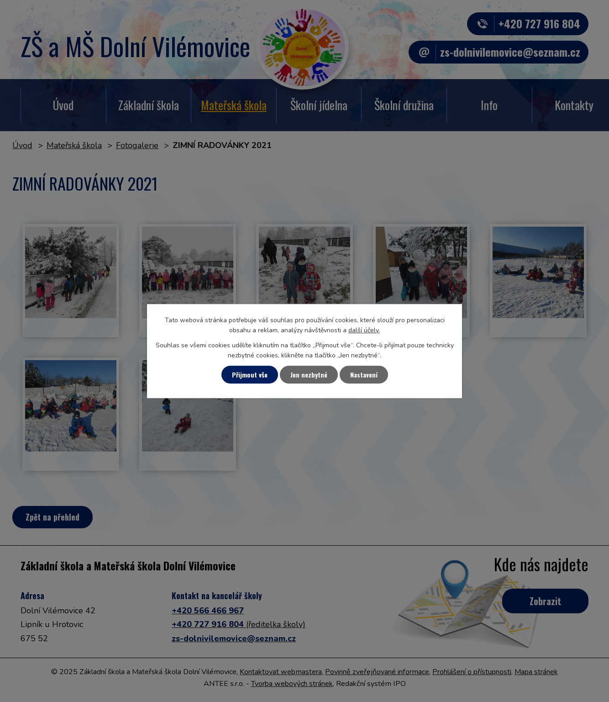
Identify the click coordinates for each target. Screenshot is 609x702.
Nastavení (364, 374)
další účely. (364, 330)
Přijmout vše (250, 374)
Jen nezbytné (308, 374)
